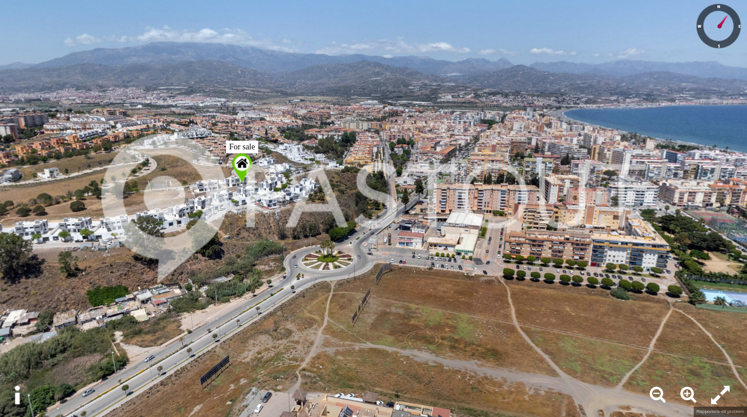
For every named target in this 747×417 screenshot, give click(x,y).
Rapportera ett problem (720, 411)
